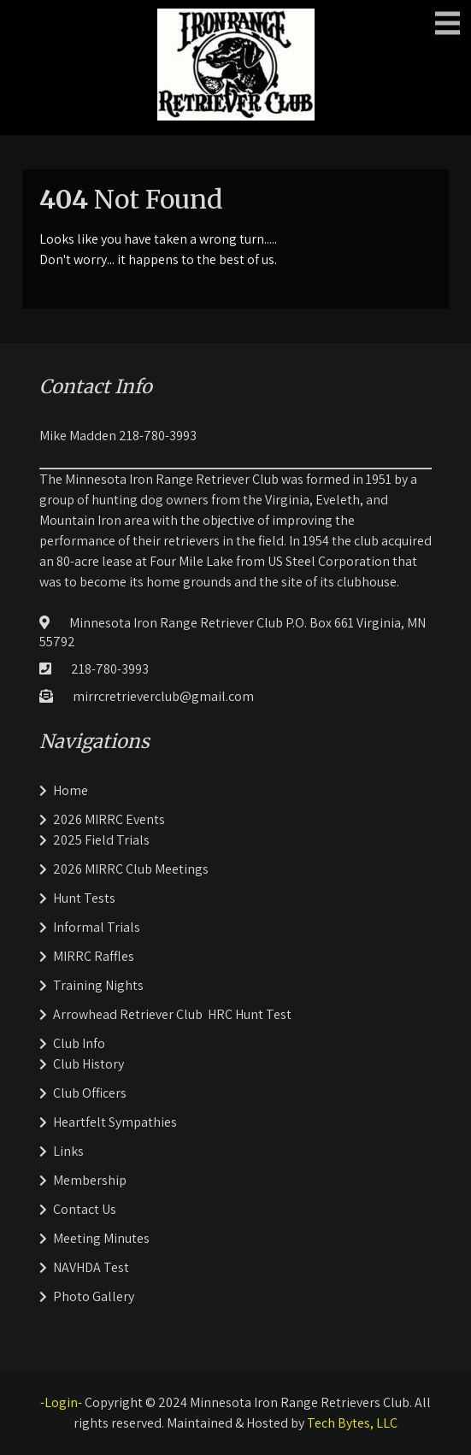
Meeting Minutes (101, 1238)
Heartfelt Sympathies (115, 1122)
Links (68, 1151)
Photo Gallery (93, 1296)
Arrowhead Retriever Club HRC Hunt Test (172, 1014)
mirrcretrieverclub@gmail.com (163, 696)
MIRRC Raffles (93, 956)
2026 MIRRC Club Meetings (131, 869)
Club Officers (90, 1093)
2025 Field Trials (101, 840)
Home (70, 790)
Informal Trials (96, 927)
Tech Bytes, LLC (352, 1423)
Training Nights (98, 985)
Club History (88, 1064)
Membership (90, 1180)
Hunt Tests (84, 898)
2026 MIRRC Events (109, 819)
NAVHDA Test (91, 1267)
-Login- (61, 1402)
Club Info (79, 1043)
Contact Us (84, 1209)
